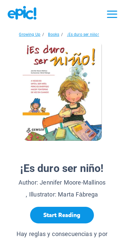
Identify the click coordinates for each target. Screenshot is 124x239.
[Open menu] (112, 14)
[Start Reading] (62, 215)
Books (53, 34)
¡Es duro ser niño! (83, 34)
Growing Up (29, 34)
